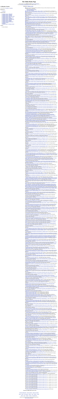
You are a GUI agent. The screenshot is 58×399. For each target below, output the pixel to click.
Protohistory (4, 23)
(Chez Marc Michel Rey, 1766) (40, 41)
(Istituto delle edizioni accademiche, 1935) (36, 65)
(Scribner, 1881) (39, 296)
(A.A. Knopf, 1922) (36, 89)
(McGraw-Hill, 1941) (37, 102)
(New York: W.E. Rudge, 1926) (37, 13)
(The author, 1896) (31, 176)
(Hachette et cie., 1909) (41, 250)
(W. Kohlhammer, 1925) (38, 58)
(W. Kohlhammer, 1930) (39, 134)
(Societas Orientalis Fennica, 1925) (36, 352)
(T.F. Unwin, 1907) (35, 25)
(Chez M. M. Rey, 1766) (40, 120)
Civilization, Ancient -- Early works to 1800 (8, 16)
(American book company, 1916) (38, 240)
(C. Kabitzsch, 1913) (36, 139)
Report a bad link (29, 392)
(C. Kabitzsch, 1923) (37, 231)
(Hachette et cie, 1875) (35, 109)
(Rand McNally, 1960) (32, 338)
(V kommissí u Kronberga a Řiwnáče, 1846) (39, 159)
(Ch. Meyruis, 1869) (40, 264)
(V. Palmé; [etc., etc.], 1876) (32, 200)
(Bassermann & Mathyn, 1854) (40, 266)
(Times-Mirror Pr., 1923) (40, 255)
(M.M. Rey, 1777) (40, 286)
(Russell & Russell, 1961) (36, 68)
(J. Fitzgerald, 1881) (32, 308)
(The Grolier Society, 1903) (38, 280)
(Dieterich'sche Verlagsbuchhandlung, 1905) (36, 146)
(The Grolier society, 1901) (38, 248)
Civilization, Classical (5, 22)
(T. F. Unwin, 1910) (34, 60)
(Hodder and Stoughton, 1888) (35, 253)
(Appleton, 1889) (32, 285)
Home (20, 394)
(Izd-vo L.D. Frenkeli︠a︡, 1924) (34, 345)
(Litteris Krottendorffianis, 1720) (41, 211)
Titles (32, 394)
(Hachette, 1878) (34, 294)
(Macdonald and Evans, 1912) (34, 217)
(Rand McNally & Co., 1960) (33, 349)
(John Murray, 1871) (41, 204)
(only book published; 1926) (38, 23)
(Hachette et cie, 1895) (36, 110)
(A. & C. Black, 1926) (37, 122)
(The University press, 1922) (33, 51)
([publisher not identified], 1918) (39, 273)
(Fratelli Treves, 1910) (40, 288)
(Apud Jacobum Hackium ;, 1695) (38, 312)
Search (22, 394)
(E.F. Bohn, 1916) (35, 331)
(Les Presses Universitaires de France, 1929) (35, 226)
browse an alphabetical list (25, 4)
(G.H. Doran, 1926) (31, 113)
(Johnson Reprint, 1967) (36, 277)
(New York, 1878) (37, 314)
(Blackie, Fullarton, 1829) (36, 136)
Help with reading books (22, 392)
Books (22, 395)
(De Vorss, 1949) (33, 350)
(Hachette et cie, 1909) (41, 74)
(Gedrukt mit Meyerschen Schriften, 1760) (41, 327)
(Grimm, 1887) (36, 263)
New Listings (26, 394)
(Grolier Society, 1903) (37, 73)
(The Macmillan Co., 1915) (37, 144)
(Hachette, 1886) (34, 172)
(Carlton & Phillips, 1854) (40, 185)
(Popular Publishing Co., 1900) (40, 333)
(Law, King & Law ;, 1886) (41, 319)
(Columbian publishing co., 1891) (35, 37)
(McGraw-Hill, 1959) (39, 104)
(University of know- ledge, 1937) (38, 96)
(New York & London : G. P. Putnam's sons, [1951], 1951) (40, 161)
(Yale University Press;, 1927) (32, 150)
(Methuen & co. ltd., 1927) (39, 169)
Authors (30, 394)
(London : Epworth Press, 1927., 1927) (36, 355)
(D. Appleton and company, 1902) (35, 245)
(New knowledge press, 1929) (35, 31)
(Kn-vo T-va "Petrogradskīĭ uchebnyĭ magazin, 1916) (38, 214)
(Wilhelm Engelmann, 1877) (40, 190)
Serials (38, 394)
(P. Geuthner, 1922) (34, 30)
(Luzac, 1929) (41, 236)
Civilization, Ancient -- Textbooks (7, 20)
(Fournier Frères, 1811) (41, 178)
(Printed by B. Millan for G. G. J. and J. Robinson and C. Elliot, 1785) (41, 276)
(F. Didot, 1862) (31, 293)
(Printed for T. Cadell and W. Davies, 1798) (41, 52)
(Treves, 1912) (39, 272)
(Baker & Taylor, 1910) (35, 61)
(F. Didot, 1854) (31, 291)
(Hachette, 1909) (34, 279)
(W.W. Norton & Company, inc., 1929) (33, 49)
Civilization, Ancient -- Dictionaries (7, 15)
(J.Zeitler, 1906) (38, 167)
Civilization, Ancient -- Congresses (7, 14)
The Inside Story (34, 395)
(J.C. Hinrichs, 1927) (31, 354)
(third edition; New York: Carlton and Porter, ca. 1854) (40, 19)
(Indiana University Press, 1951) (36, 71)
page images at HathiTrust (30, 10)
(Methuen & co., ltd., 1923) (33, 339)
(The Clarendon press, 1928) (33, 126)
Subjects (35, 394)
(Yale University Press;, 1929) (33, 149)
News (24, 395)
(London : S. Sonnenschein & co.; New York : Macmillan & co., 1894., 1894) (39, 361)
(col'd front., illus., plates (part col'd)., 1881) (41, 363)
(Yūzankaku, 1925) (32, 239)
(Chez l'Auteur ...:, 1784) (41, 335)
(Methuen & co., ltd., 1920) (41, 107)
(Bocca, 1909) (34, 129)
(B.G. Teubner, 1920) (40, 54)
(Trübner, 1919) (35, 156)
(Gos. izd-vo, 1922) (32, 213)
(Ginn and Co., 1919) (33, 48)
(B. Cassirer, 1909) (40, 27)
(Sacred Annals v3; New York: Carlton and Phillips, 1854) (40, 17)
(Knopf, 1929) (37, 340)
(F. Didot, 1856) (31, 292)
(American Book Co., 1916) (37, 298)
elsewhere (11, 8)
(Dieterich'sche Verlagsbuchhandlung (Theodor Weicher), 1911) (39, 343)
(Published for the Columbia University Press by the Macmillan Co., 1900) (41, 233)
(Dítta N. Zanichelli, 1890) (39, 258)
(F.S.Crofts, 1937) (35, 79)
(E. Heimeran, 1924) (35, 50)
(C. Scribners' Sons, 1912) (41, 329)
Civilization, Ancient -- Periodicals (7, 18)
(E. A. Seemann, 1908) (36, 45)
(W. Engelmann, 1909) (32, 64)
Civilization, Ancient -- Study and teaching (8, 19)
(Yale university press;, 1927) (33, 337)
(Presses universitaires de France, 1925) (40, 86)
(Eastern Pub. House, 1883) (41, 208)
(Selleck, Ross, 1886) (41, 198)
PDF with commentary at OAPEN (31, 9)
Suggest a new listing (36, 392)
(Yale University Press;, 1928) (33, 147)
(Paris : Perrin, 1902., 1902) (35, 359)
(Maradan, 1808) (41, 187)
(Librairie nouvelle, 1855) (34, 84)
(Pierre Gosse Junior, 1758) (36, 194)
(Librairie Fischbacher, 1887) (38, 303)
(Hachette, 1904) (41, 229)
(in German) (39, 367)
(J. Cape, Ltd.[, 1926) (31, 257)
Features (27, 395)
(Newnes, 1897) (34, 252)
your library (7, 8)
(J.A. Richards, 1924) (35, 351)
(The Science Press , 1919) (33, 316)
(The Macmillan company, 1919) (38, 128)
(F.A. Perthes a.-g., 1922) (41, 154)
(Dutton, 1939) (36, 141)
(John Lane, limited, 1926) (34, 76)
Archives (30, 395)
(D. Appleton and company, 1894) (35, 81)
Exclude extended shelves (35, 3)
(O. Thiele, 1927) (40, 115)
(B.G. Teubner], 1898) (31, 311)
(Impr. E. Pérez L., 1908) (37, 202)
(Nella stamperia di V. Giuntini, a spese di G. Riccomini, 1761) (40, 56)
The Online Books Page (29, 1)
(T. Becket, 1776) (37, 164)
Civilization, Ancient (30, 6)
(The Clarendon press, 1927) (32, 124)
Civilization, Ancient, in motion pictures (7, 21)
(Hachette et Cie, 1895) (36, 173)
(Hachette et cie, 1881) (32, 163)
